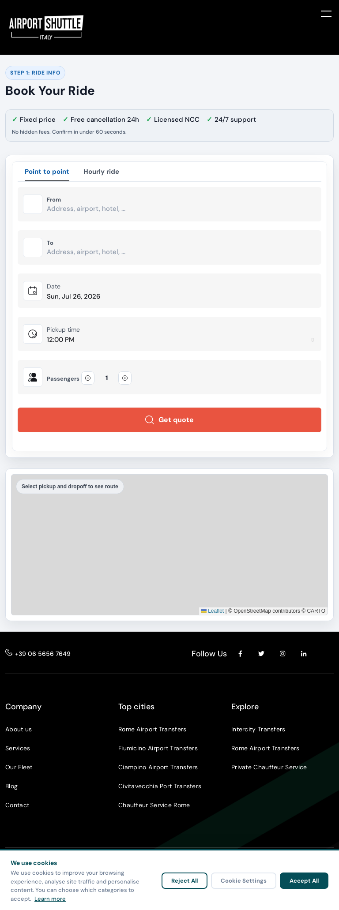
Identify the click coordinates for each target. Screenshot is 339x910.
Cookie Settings (244, 880)
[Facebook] (240, 654)
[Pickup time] (181, 340)
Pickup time (63, 329)
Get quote (169, 419)
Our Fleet (19, 767)
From (54, 199)
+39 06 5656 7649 (43, 654)
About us (18, 729)
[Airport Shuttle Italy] (46, 27)
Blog (11, 786)
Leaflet (212, 611)
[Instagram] (282, 654)
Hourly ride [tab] (101, 171)
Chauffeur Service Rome (154, 805)
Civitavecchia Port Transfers (159, 786)
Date (53, 286)
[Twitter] (261, 654)
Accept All (304, 880)
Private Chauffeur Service (269, 767)
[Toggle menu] (326, 13)
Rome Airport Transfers (152, 729)
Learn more (50, 899)
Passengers (63, 378)
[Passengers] (106, 378)
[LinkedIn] (304, 654)
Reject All (184, 880)
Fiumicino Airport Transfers (158, 748)
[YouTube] (325, 654)
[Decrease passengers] (87, 378)
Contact (17, 805)
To (50, 243)
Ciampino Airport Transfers (158, 767)
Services (17, 748)
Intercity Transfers (258, 729)
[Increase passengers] (125, 378)
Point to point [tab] (47, 171)
